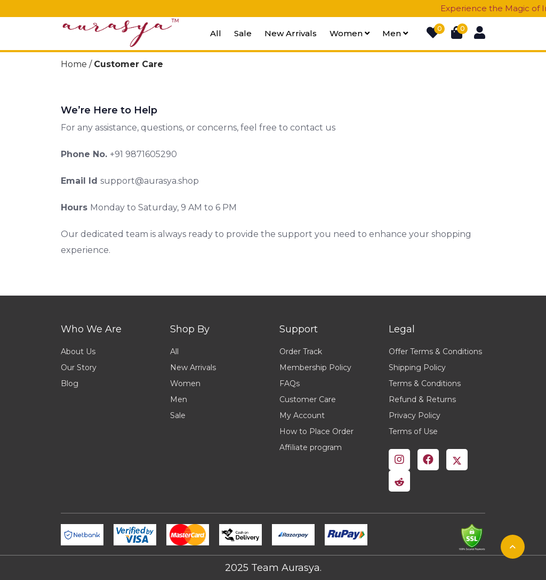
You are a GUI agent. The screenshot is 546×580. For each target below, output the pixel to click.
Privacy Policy (414, 415)
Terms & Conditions (425, 383)
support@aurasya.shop (149, 181)
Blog (69, 383)
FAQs (289, 383)
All (215, 33)
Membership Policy (315, 367)
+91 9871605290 (143, 154)
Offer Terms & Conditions (435, 351)
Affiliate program (310, 447)
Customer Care (307, 399)
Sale (243, 33)
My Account (302, 415)
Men (395, 33)
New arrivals (290, 33)
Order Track (300, 351)
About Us (78, 351)
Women (350, 33)
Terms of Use (413, 431)
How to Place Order (316, 431)
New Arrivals (193, 367)
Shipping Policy (417, 367)
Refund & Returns (422, 399)
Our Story (79, 367)
